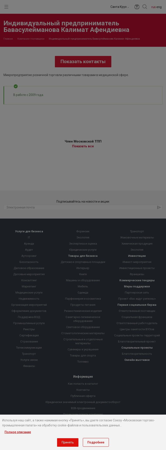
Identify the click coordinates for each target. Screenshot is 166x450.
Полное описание (18, 432)
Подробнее (95, 442)
